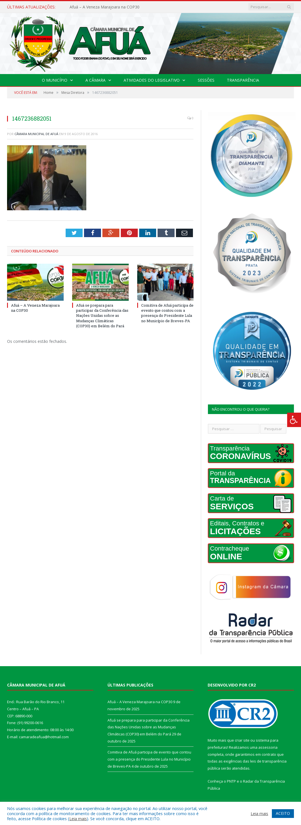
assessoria (268, 747)
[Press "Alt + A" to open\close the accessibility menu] (294, 420)
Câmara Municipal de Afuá (36, 134)
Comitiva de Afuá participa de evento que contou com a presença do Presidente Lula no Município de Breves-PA (167, 313)
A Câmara (95, 80)
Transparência (243, 80)
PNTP (231, 781)
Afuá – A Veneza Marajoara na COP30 (104, 7)
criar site (242, 740)
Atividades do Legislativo (152, 80)
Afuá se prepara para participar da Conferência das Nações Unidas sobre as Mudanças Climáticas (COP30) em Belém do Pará (102, 315)
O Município (54, 80)
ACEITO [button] (283, 813)
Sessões (206, 80)
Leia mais (78, 818)
